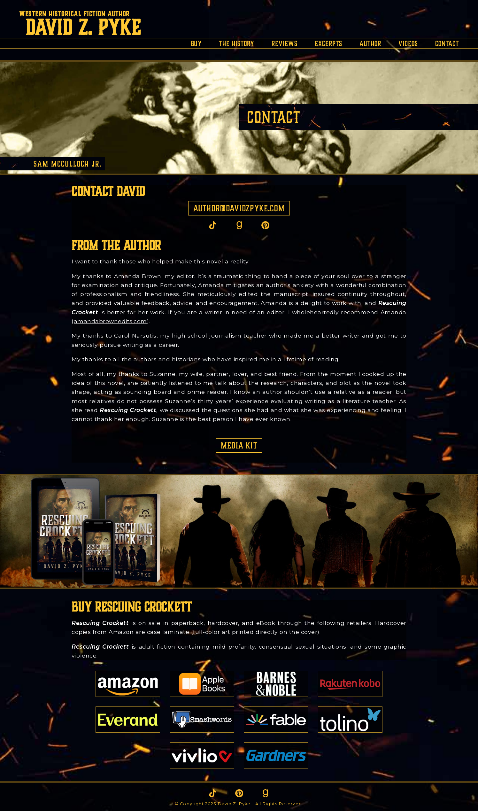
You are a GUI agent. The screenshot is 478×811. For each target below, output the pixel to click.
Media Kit (239, 445)
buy (196, 43)
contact (447, 43)
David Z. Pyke (83, 27)
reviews (284, 43)
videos (408, 43)
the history (236, 43)
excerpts (328, 43)
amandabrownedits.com (110, 321)
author (370, 43)
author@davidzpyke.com (239, 208)
